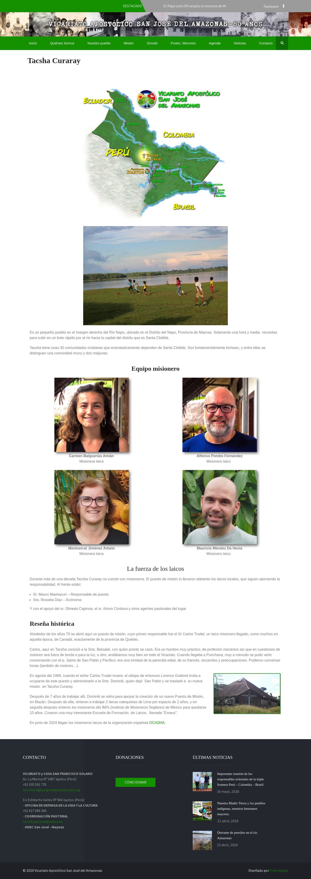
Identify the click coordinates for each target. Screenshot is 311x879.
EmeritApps (279, 870)
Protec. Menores (183, 43)
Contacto (266, 43)
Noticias (240, 43)
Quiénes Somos (62, 43)
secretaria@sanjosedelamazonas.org (51, 790)
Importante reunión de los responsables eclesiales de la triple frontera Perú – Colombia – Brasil (240, 779)
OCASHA (157, 723)
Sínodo (152, 43)
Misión (129, 43)
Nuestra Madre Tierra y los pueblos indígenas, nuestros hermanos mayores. (241, 808)
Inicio (33, 43)
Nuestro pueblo (99, 43)
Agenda (215, 43)
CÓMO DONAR (135, 782)
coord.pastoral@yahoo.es (43, 821)
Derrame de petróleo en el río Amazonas (237, 835)
